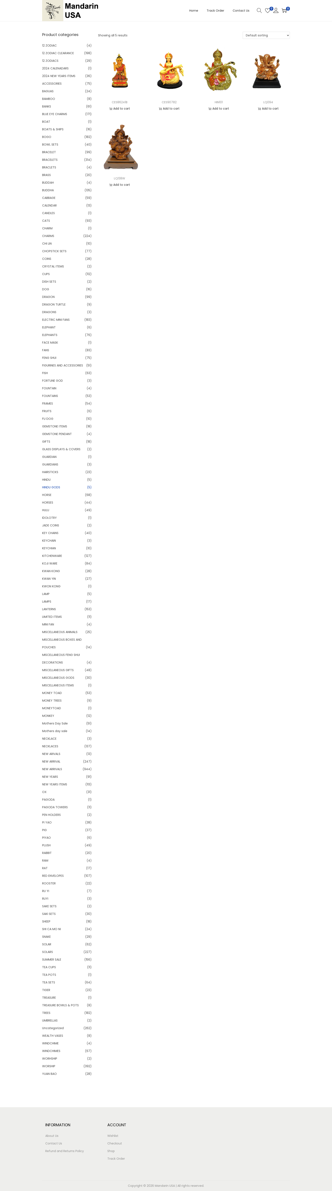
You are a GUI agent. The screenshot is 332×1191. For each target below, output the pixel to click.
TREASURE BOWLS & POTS (60, 1005)
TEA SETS (48, 982)
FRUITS (46, 411)
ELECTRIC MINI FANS (56, 320)
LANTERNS (49, 609)
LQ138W (119, 178)
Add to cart (119, 109)
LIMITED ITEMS (52, 617)
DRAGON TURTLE (54, 304)
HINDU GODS (51, 487)
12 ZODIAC (49, 45)
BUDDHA (48, 190)
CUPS (46, 274)
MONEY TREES (52, 700)
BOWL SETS (50, 144)
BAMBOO (48, 99)
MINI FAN (48, 624)
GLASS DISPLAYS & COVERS (61, 449)
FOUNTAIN (49, 388)
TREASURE (49, 997)
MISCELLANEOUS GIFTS (58, 670)
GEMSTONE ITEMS (54, 426)
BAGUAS (48, 91)
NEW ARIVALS (51, 754)
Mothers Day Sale (55, 723)
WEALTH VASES (52, 1036)
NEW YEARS (50, 777)
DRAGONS (49, 312)
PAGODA (48, 799)
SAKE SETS (49, 906)
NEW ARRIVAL (51, 761)
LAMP (46, 594)
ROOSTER (49, 883)
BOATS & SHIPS (53, 129)
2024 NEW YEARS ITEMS (58, 76)
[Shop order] (266, 35)
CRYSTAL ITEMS (53, 266)
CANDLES (48, 213)
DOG (45, 289)
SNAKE (46, 937)
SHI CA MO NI (51, 929)
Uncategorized (53, 1028)
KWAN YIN (49, 579)
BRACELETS (50, 160)
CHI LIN (47, 243)
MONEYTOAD (51, 708)
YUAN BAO (49, 1074)
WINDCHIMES (51, 1051)
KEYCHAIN (49, 540)
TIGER (46, 990)
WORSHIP (48, 1066)
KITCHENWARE (52, 556)
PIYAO (46, 838)
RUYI (45, 898)
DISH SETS (49, 282)
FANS (45, 350)
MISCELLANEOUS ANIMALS (59, 632)
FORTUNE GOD (52, 381)
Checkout (114, 1143)
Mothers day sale (54, 731)
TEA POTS (49, 975)
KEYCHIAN (49, 548)
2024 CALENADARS (55, 68)
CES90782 (169, 102)
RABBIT (47, 853)
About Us (51, 1136)
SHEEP (46, 921)
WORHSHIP (49, 1058)
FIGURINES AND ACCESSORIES (62, 365)
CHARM (47, 228)
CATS (46, 221)
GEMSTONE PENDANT (57, 434)
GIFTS (46, 441)
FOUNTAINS (50, 396)
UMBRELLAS (50, 1020)
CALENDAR (49, 205)
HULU (45, 510)
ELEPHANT (49, 327)
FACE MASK (50, 342)
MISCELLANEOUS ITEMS (58, 685)
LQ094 (268, 102)
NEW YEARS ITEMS (54, 784)
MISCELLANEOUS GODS (58, 678)
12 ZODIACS (50, 61)
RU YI (45, 891)
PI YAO (47, 822)
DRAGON (48, 297)
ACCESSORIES (52, 83)
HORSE (46, 495)
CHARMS (48, 236)
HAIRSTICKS (50, 472)
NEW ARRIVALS (52, 769)
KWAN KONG (51, 571)
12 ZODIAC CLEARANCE (58, 53)
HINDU (46, 480)
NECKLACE (49, 739)
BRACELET (49, 152)
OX (44, 792)
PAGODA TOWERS (55, 807)
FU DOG (47, 419)
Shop (111, 1151)
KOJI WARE (49, 563)
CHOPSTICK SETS (54, 251)
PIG (44, 830)
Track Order (116, 1159)
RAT (45, 868)
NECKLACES (50, 746)
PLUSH (46, 845)
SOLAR (46, 944)
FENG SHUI (49, 358)
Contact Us (53, 1143)
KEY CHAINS (50, 533)
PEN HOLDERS (51, 815)
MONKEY (48, 716)
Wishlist (112, 1136)
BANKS (46, 106)
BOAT (46, 122)
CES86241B (119, 102)
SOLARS (47, 952)
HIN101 (219, 102)
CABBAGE (48, 198)
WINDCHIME (50, 1043)
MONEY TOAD (52, 693)
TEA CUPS (49, 967)
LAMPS (46, 601)
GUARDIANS (50, 464)
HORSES (47, 502)
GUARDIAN (49, 457)
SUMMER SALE (51, 959)
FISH (45, 373)
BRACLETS (49, 167)
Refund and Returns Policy (64, 1151)
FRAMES (47, 403)
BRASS (46, 175)
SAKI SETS (49, 914)
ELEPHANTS (49, 335)
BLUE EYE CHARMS (54, 114)
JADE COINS (50, 525)
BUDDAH (48, 182)
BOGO (46, 137)
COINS (46, 259)
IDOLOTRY (49, 518)
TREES (46, 1013)
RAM (45, 860)
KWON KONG (51, 586)
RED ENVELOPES (53, 876)
